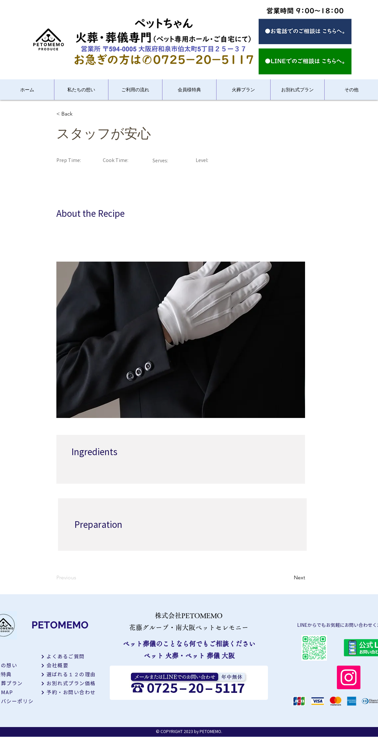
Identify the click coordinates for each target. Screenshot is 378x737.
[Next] (288, 577)
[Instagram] (348, 677)
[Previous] (77, 577)
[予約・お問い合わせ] (71, 692)
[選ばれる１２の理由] (71, 674)
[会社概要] (71, 665)
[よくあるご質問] (71, 656)
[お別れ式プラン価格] (71, 683)
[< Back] (77, 114)
